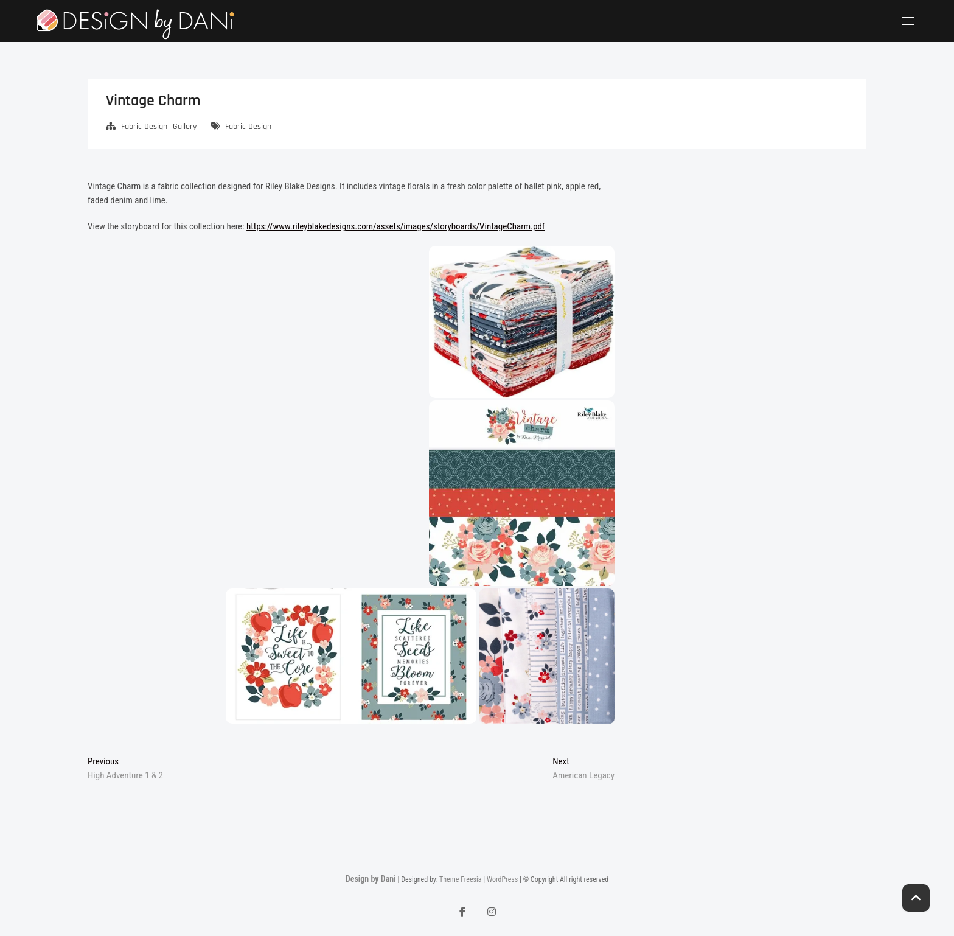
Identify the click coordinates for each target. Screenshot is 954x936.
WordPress (502, 879)
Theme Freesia (460, 879)
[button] (522, 322)
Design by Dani (371, 879)
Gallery (185, 126)
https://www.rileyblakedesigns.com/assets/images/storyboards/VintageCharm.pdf (395, 226)
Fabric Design (144, 126)
